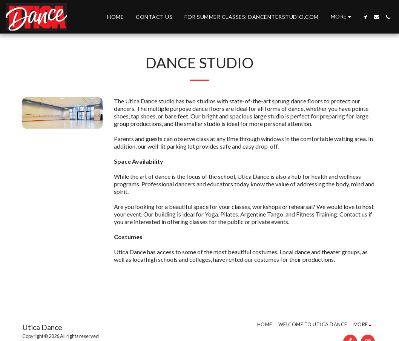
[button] (365, 17)
